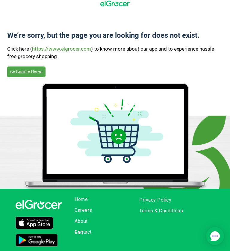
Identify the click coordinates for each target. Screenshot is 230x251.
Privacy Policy (155, 200)
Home (81, 199)
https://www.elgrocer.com (61, 49)
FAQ (79, 232)
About (81, 221)
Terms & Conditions (161, 211)
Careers (83, 210)
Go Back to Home (26, 71)
